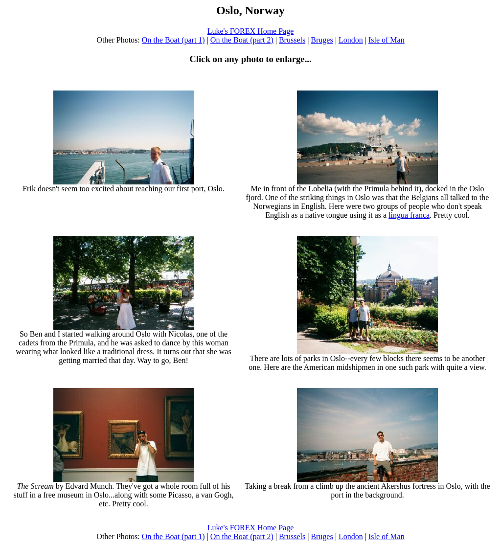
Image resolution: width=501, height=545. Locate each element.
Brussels (292, 40)
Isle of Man (386, 40)
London (351, 40)
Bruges (322, 40)
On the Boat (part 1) (173, 40)
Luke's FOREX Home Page (250, 31)
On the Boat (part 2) (241, 40)
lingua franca (409, 215)
